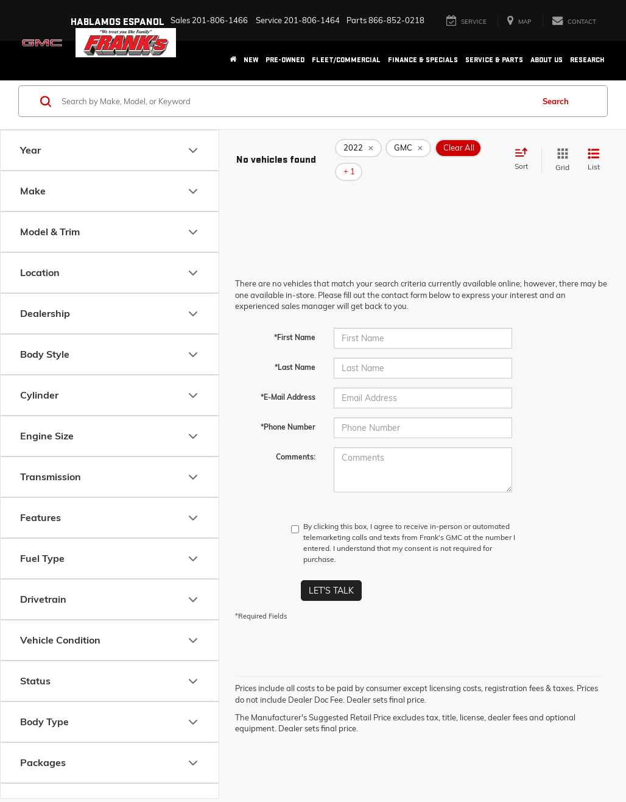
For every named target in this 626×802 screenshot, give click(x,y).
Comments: (295, 438)
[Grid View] (560, 150)
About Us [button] (546, 60)
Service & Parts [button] (494, 60)
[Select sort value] (524, 150)
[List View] (594, 150)
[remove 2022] (358, 151)
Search (556, 101)
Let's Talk (331, 572)
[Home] (233, 60)
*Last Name (295, 348)
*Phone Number (288, 408)
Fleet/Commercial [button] (346, 60)
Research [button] (587, 60)
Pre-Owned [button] (285, 60)
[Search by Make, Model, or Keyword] (295, 101)
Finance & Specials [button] (423, 60)
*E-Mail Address (288, 378)
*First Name (294, 319)
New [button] (251, 60)
